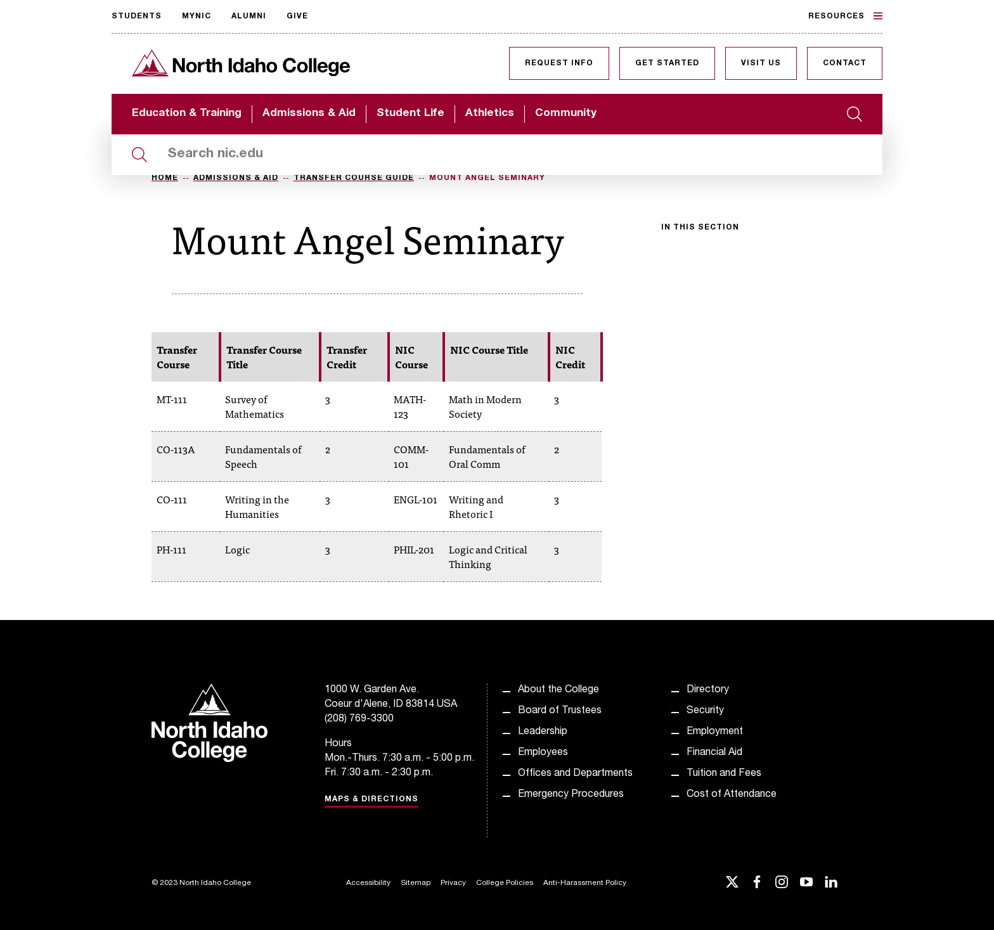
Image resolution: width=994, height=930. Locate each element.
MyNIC (196, 16)
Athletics (489, 113)
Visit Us (761, 63)
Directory (708, 690)
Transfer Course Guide (354, 178)
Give (297, 16)
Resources (845, 15)
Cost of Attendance (732, 795)
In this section (700, 227)
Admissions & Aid (309, 113)
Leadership (542, 732)
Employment (715, 732)
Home (165, 178)
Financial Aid (714, 753)
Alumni (248, 16)
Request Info (559, 63)
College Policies (504, 883)
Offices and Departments (575, 774)
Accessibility (368, 883)
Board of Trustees (560, 711)
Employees (543, 753)
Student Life (410, 113)
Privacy (453, 883)
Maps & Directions (371, 799)
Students (137, 16)
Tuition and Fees (724, 774)
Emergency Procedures (571, 795)
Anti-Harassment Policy (584, 883)
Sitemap (415, 883)
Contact (845, 63)
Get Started (667, 63)
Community (566, 113)
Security (705, 711)
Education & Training (187, 113)
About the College (558, 690)
